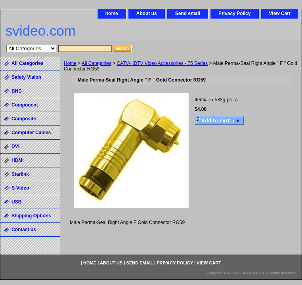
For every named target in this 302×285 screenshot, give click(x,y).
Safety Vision (26, 77)
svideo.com (41, 30)
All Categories (96, 63)
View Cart (280, 13)
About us (146, 13)
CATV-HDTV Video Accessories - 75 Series (162, 63)
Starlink (20, 174)
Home (70, 63)
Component (24, 105)
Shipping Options (31, 215)
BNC (16, 91)
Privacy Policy (234, 13)
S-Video (20, 188)
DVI (15, 146)
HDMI (17, 160)
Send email (187, 13)
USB (16, 202)
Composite (23, 119)
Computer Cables (31, 132)
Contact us (23, 229)
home (111, 13)
